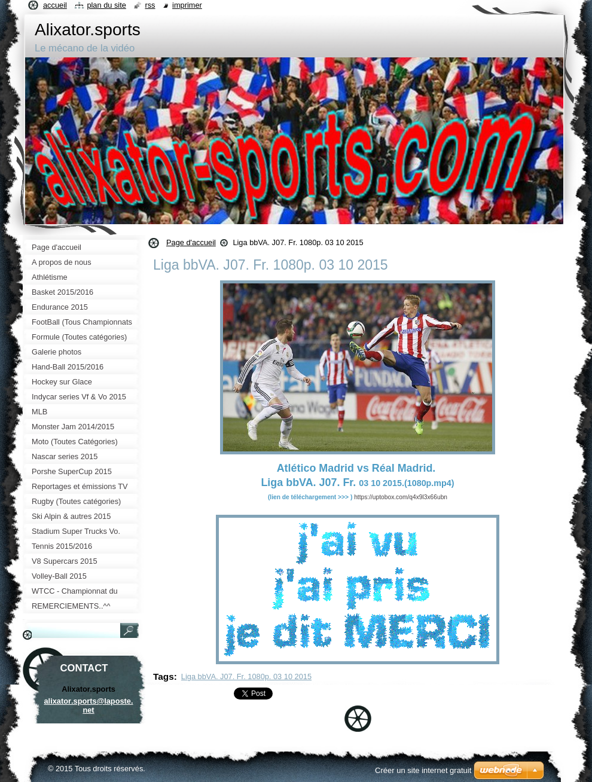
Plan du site (106, 5)
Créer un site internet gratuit (423, 770)
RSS (150, 5)
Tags (163, 676)
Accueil (55, 5)
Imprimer (187, 5)
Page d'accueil (191, 242)
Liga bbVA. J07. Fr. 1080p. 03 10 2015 (246, 676)
